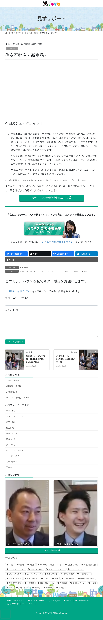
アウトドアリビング (17, 569)
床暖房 (37, 588)
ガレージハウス (15, 574)
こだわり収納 (72, 565)
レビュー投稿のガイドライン (57, 241)
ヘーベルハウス (12, 456)
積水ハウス (11, 439)
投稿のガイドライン (18, 291)
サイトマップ (28, 604)
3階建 (21, 565)
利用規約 (67, 600)
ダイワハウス (11, 445)
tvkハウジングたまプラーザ (36, 271)
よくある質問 (54, 600)
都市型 (84, 271)
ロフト (46, 578)
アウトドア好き (37, 569)
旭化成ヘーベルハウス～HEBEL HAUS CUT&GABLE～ (35, 359)
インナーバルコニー (55, 271)
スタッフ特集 (52, 574)
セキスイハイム (12, 433)
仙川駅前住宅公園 (13, 386)
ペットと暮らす (15, 578)
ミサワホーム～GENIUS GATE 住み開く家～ (66, 359)
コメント (11, 309)
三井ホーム (11, 467)
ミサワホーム (11, 462)
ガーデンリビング (34, 574)
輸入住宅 (49, 588)
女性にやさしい (79, 583)
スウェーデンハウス (14, 416)
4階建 (32, 565)
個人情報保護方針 (82, 600)
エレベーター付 (76, 569)
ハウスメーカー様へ (36, 600)
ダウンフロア (68, 574)
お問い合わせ (13, 604)
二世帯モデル (75, 271)
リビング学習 (32, 578)
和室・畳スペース (47, 583)
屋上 (10, 588)
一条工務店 (11, 411)
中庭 (66, 271)
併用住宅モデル (15, 583)
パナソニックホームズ (15, 450)
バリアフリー (85, 574)
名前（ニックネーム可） (18, 297)
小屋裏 (93, 583)
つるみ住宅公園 (12, 380)
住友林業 (10, 428)
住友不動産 (12, 49)
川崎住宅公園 (11, 392)
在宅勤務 (63, 583)
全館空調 (30, 583)
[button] (51, 198)
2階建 (22, 271)
